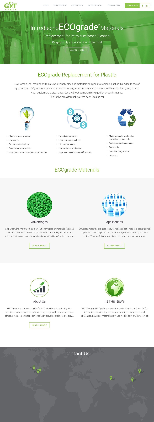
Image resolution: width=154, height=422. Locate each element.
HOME (46, 6)
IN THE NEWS (94, 6)
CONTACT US (114, 6)
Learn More (77, 51)
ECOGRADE (59, 6)
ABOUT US (76, 6)
